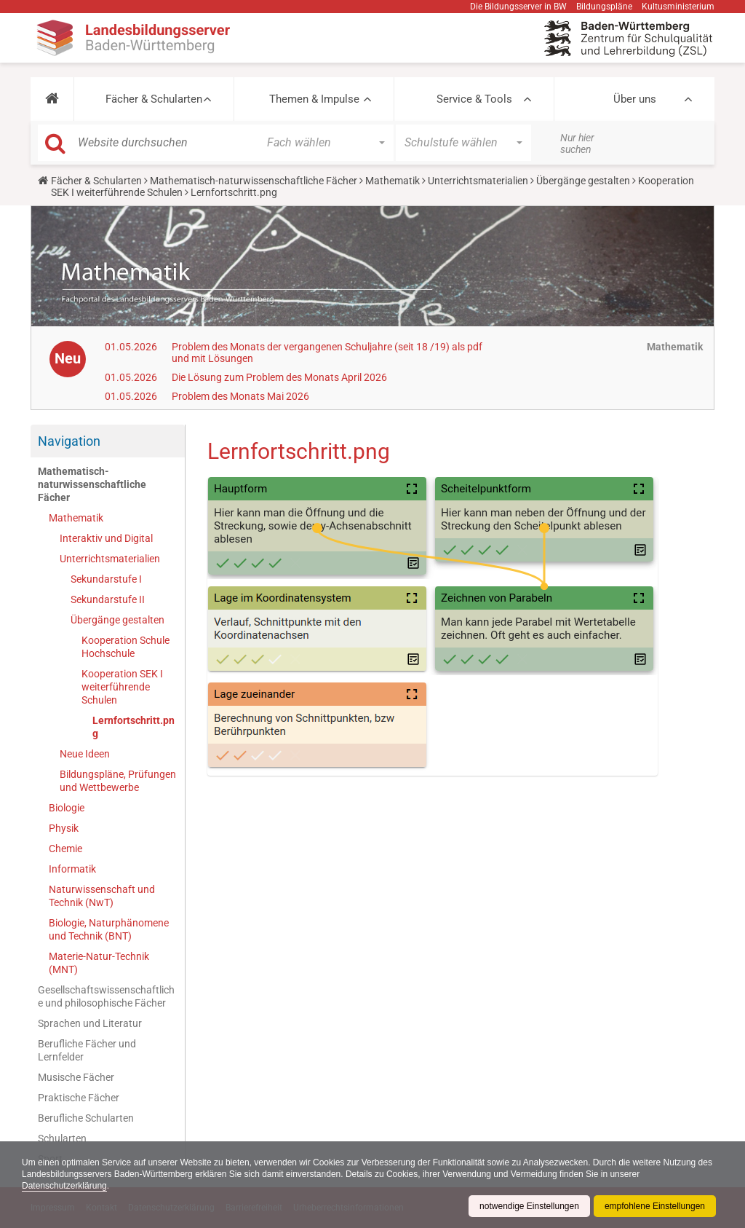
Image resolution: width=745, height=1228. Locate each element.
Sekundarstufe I (106, 579)
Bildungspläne (604, 6)
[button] (52, 99)
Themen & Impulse (314, 99)
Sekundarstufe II (108, 599)
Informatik (72, 869)
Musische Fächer (76, 1077)
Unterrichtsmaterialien (478, 180)
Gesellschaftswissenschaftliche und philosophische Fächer (106, 996)
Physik (64, 828)
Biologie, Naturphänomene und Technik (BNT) (109, 929)
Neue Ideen (85, 754)
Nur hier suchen (577, 143)
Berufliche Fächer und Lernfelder (87, 1050)
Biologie (66, 808)
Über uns (634, 99)
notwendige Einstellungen (529, 1206)
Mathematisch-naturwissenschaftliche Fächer (253, 180)
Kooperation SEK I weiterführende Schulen (122, 687)
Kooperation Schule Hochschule (125, 646)
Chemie (65, 848)
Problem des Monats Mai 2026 (240, 396)
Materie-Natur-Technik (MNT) (99, 962)
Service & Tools (474, 99)
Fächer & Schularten (153, 99)
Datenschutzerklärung (64, 1186)
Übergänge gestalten (583, 180)
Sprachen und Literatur (90, 1023)
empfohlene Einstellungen (655, 1206)
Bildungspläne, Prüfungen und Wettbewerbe (118, 780)
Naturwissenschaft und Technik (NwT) (102, 895)
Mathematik (392, 180)
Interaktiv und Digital (106, 538)
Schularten (62, 1138)
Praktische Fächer (78, 1097)
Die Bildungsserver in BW (518, 6)
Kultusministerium (678, 6)
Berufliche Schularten (86, 1118)
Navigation (69, 441)
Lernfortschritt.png (133, 727)
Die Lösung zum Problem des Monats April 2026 (279, 377)
